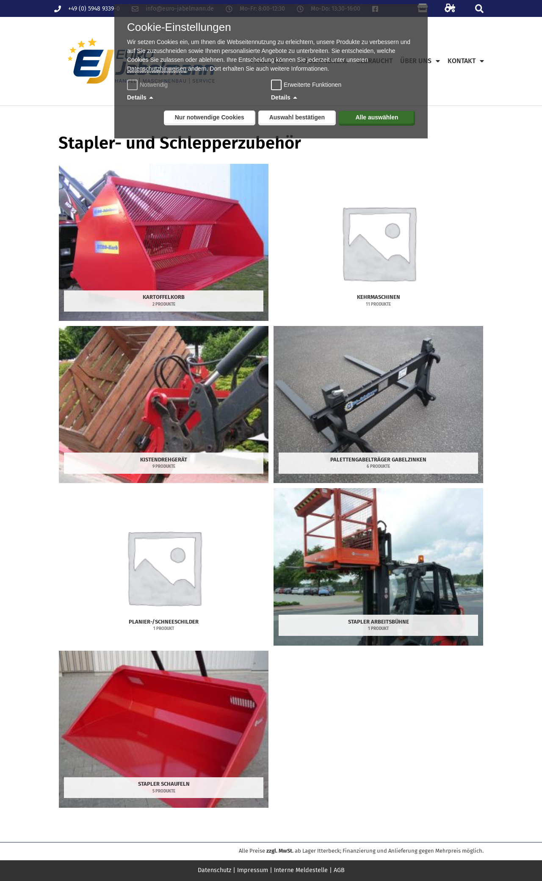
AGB (341, 870)
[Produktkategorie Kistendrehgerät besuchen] (163, 404)
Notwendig (148, 85)
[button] (479, 9)
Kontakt (466, 61)
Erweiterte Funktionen (312, 84)
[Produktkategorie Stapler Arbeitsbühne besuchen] (378, 567)
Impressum (253, 870)
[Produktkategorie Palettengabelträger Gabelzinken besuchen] (378, 404)
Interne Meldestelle (302, 870)
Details (137, 97)
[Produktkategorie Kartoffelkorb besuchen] (163, 242)
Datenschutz (213, 870)
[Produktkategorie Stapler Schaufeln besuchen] (163, 729)
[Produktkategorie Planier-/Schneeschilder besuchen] (163, 567)
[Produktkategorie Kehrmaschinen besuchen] (378, 242)
